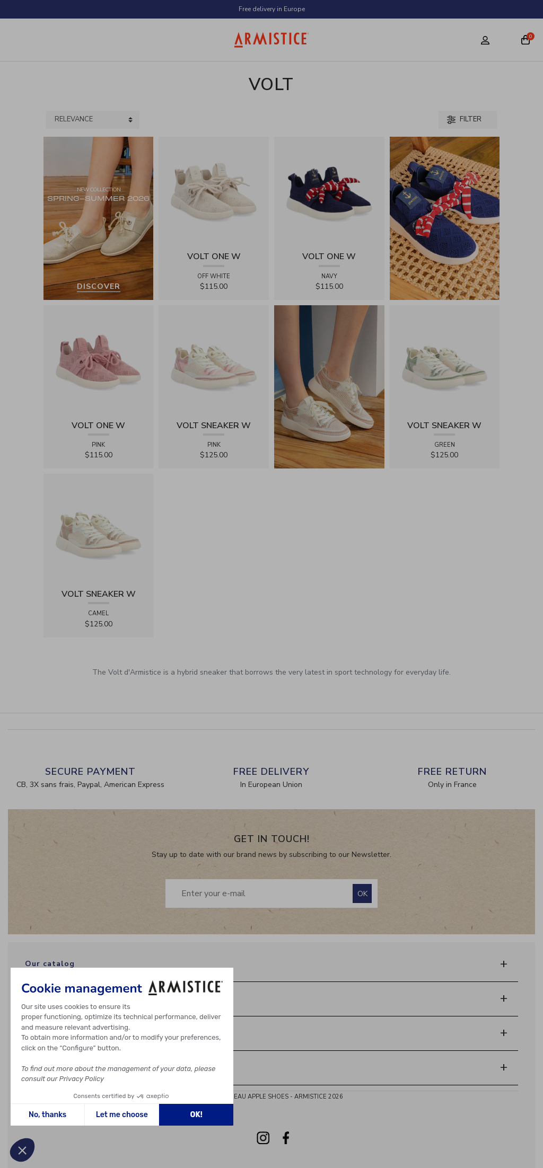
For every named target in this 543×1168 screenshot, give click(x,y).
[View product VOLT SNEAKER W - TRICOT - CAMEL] (98, 529)
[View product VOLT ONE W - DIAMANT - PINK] (98, 360)
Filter (464, 119)
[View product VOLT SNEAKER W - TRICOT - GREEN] (445, 360)
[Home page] (271, 39)
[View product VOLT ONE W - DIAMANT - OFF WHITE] (214, 191)
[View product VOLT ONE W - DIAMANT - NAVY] (329, 191)
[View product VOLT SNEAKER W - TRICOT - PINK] (214, 360)
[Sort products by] (92, 120)
